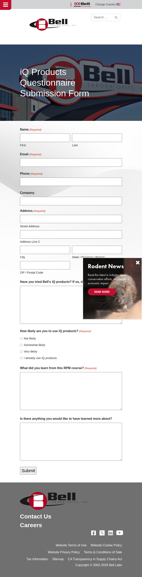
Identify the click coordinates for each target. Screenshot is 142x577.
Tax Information (37, 559)
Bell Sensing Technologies (82, 4)
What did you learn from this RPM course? (58, 368)
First (23, 145)
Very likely (30, 351)
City (22, 257)
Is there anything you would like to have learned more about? (66, 418)
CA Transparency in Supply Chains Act (95, 559)
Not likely (30, 338)
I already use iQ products (40, 358)
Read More (102, 292)
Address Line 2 (30, 241)
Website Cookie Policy (106, 545)
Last (75, 145)
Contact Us (35, 516)
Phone (31, 174)
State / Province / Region (88, 257)
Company (27, 192)
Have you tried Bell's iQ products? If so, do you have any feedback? (71, 281)
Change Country (107, 4)
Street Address (29, 226)
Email (30, 154)
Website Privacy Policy (64, 552)
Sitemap (58, 559)
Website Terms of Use (71, 545)
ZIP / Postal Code (31, 272)
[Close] (138, 262)
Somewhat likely (34, 345)
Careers (31, 525)
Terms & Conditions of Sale (103, 552)
